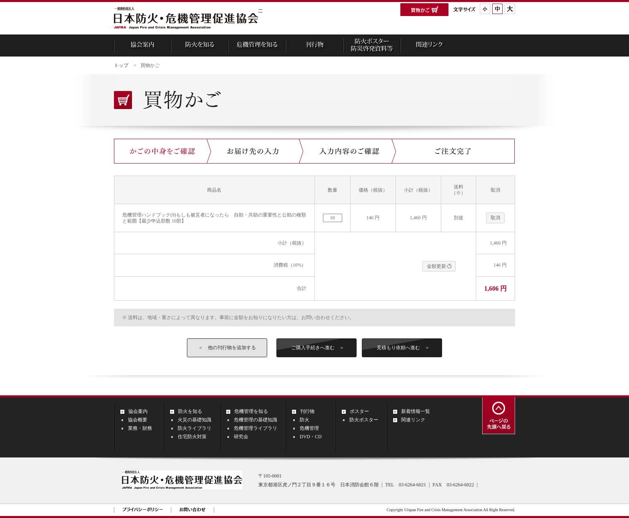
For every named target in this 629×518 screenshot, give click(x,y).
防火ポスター (363, 420)
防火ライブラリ (194, 428)
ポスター (359, 411)
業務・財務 (140, 428)
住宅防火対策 (192, 436)
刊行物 (307, 411)
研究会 (241, 436)
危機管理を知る (251, 411)
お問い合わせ (192, 509)
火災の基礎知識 (194, 420)
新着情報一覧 (415, 411)
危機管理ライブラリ (255, 428)
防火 (304, 420)
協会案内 (138, 411)
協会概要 (137, 420)
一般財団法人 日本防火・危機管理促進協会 (186, 19)
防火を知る (190, 411)
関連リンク (413, 420)
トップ (121, 65)
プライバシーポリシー (142, 509)
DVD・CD (311, 436)
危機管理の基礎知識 (255, 420)
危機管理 (309, 428)
